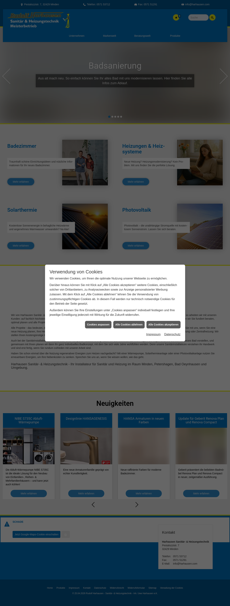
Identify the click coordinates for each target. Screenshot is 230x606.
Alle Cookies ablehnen (128, 324)
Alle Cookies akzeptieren (163, 324)
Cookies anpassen (98, 324)
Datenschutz (172, 334)
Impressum (153, 334)
